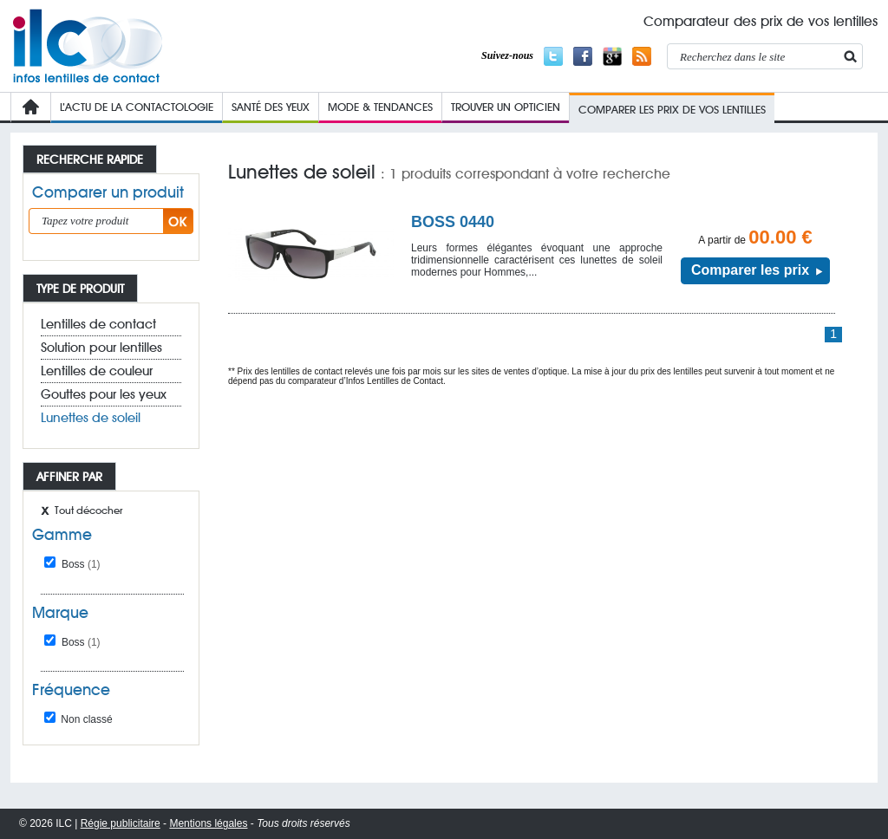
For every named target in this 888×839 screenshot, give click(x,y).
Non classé (78, 719)
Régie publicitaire (120, 823)
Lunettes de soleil (90, 418)
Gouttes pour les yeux (103, 394)
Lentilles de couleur (97, 371)
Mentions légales (208, 823)
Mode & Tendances (380, 107)
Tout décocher (88, 510)
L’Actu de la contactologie (136, 107)
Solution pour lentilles (101, 347)
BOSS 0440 (452, 222)
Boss (81, 564)
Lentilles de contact (98, 324)
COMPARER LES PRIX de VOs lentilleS (672, 109)
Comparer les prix (750, 270)
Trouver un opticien (505, 107)
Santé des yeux (271, 107)
